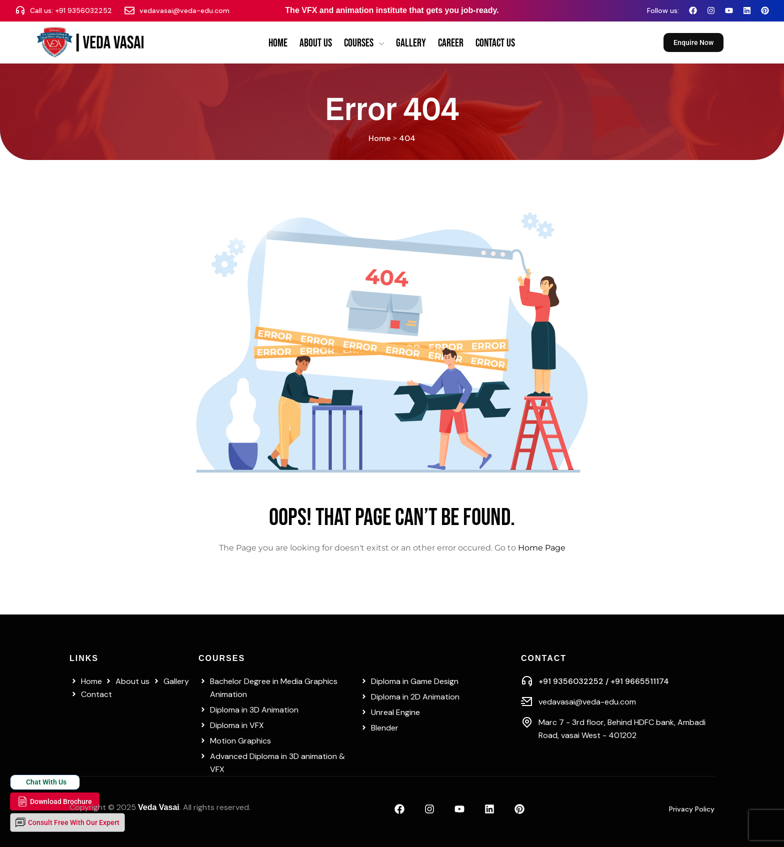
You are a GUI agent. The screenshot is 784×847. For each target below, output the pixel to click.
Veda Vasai (159, 807)
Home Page (542, 547)
